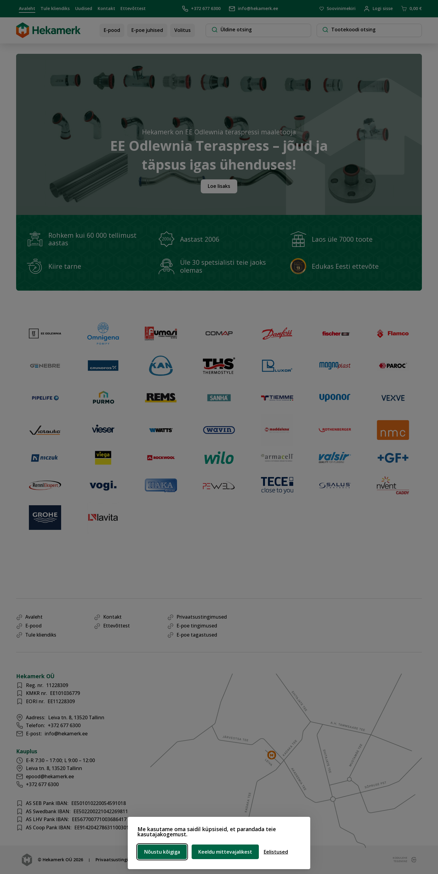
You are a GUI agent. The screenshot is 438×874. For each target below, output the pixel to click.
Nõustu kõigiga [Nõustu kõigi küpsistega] (162, 851)
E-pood (112, 30)
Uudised (83, 8)
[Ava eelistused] (276, 852)
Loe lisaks (219, 186)
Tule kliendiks (55, 8)
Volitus (182, 30)
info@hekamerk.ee (253, 8)
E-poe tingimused (196, 625)
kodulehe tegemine (399, 859)
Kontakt (106, 8)
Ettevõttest (133, 8)
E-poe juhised (147, 30)
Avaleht (27, 8)
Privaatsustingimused (201, 616)
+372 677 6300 (201, 8)
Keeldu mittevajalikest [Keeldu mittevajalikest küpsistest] (225, 851)
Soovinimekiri (337, 8)
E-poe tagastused (196, 634)
